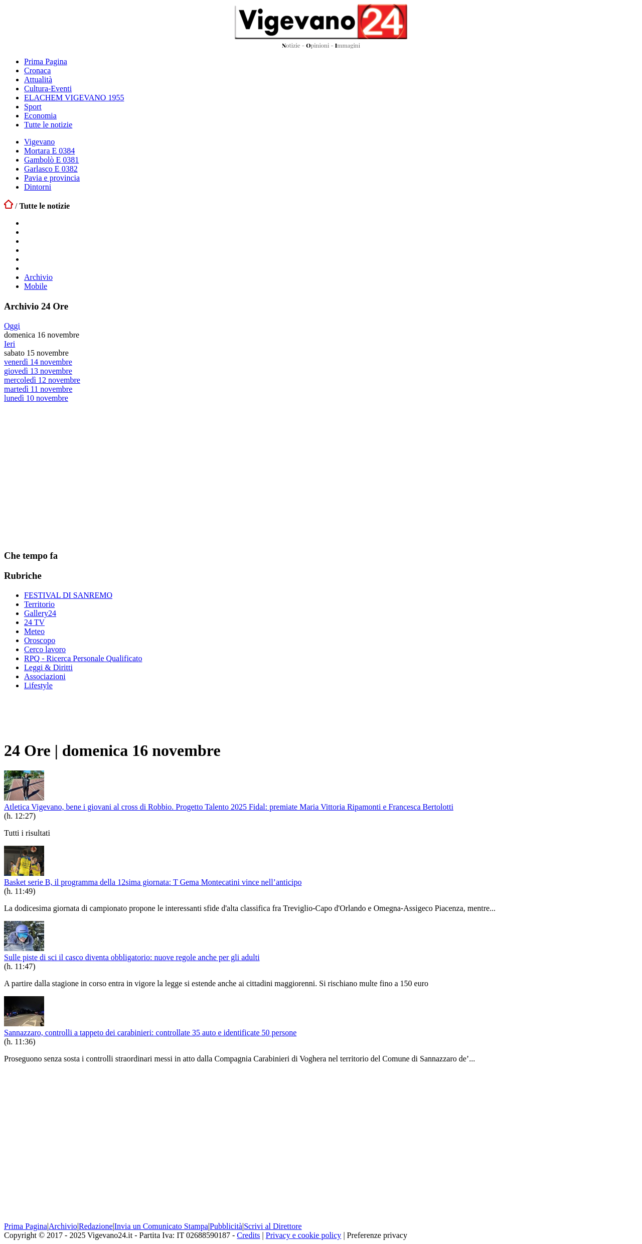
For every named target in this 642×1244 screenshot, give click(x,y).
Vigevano (39, 141)
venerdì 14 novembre (38, 362)
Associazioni (45, 676)
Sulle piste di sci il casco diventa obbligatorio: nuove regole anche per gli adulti (132, 957)
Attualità (38, 79)
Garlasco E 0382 (51, 169)
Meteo (34, 631)
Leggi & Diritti (48, 667)
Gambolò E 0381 (51, 160)
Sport (33, 106)
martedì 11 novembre (38, 389)
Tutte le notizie (48, 124)
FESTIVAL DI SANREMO (68, 595)
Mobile (35, 286)
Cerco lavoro (45, 649)
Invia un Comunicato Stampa (161, 1226)
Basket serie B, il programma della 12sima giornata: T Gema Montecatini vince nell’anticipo (152, 882)
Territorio (39, 604)
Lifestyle (38, 685)
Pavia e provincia (52, 178)
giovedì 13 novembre (38, 371)
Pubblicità (226, 1226)
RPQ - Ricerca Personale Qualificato (83, 658)
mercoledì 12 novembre (42, 380)
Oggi (12, 326)
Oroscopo (39, 640)
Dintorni (37, 187)
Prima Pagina (45, 61)
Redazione (96, 1226)
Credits (248, 1235)
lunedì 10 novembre (36, 398)
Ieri (9, 344)
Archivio (38, 277)
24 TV (34, 622)
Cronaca (37, 70)
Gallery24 (40, 613)
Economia (40, 115)
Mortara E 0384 (49, 150)
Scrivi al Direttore (273, 1226)
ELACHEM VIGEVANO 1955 (74, 97)
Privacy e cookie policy (304, 1235)
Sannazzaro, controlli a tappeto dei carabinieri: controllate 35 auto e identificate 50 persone (150, 1032)
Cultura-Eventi (48, 88)
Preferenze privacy (377, 1235)
